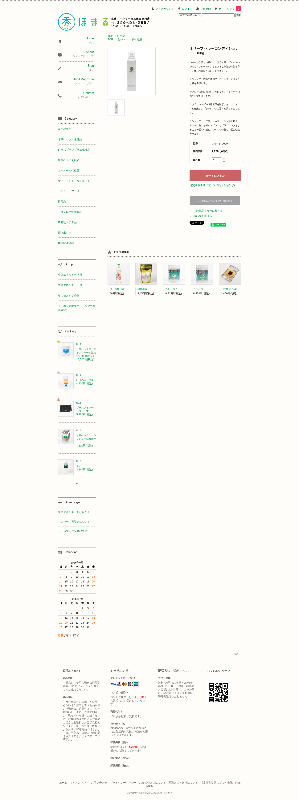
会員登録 (205, 8)
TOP (110, 35)
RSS (238, 782)
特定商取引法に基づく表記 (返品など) (212, 185)
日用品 (121, 35)
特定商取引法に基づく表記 (217, 782)
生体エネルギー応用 (130, 39)
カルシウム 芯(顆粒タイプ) (181, 289)
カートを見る (230, 8)
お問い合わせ (99, 782)
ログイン (187, 8)
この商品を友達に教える (208, 210)
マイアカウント (164, 8)
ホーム (63, 782)
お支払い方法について (152, 782)
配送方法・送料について (183, 782)
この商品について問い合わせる (215, 200)
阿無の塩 (142, 289)
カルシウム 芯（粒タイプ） (209, 289)
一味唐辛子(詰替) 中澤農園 (236, 289)
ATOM (149, 786)
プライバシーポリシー (123, 782)
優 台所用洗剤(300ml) (122, 289)
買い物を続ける (202, 216)
